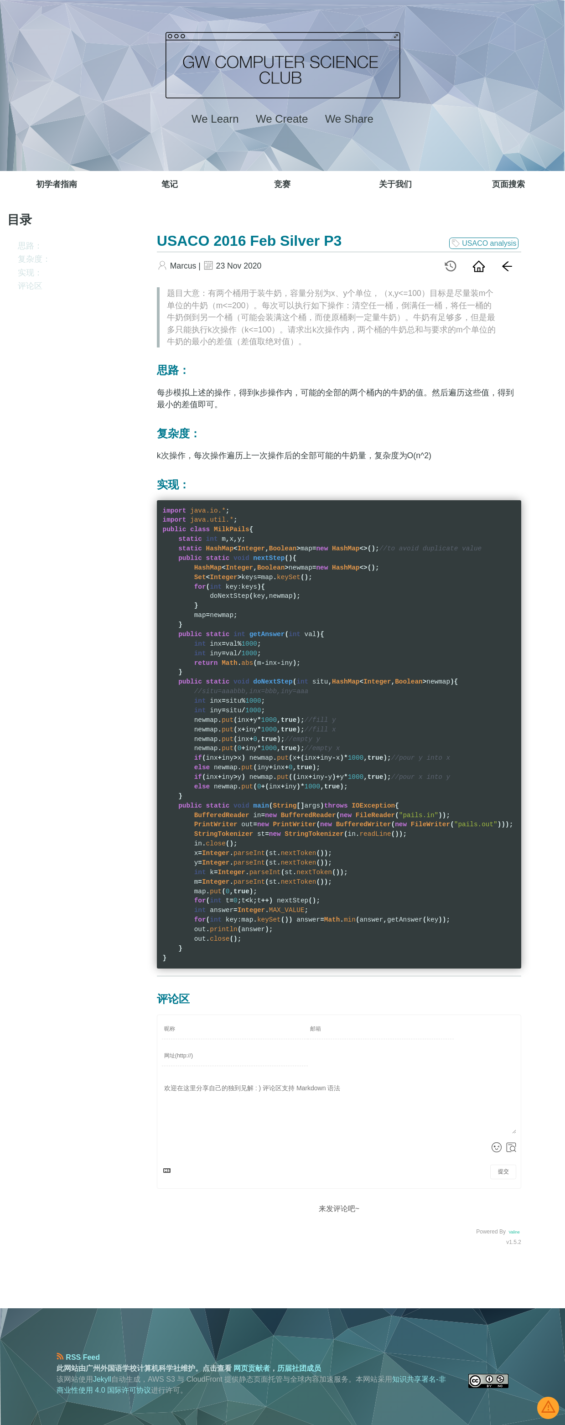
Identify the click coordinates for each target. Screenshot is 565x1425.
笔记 (169, 184)
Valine (513, 1232)
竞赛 (282, 184)
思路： (30, 245)
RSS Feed (78, 1357)
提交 (503, 1171)
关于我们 (395, 184)
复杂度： (34, 259)
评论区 (30, 285)
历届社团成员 (299, 1368)
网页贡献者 (251, 1368)
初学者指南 (56, 184)
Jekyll (102, 1379)
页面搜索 (508, 184)
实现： (30, 272)
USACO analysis (484, 243)
